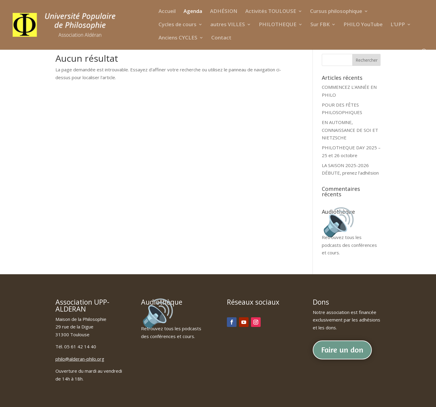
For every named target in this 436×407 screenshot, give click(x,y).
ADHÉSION (223, 11)
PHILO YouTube (363, 25)
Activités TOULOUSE (270, 11)
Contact (221, 38)
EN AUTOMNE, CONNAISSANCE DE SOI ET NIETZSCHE (350, 130)
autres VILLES (227, 25)
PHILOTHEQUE (277, 25)
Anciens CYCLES (177, 38)
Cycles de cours (177, 25)
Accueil (167, 11)
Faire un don (342, 349)
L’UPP (398, 25)
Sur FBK (320, 25)
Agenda (192, 11)
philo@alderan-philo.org (79, 359)
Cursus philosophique (336, 11)
